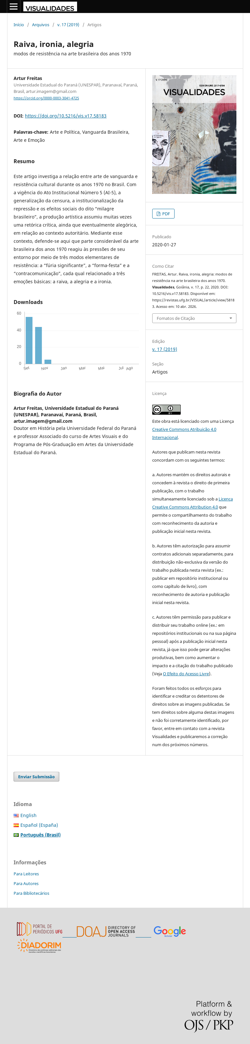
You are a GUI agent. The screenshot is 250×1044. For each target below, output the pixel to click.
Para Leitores (26, 874)
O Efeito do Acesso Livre (186, 674)
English (28, 815)
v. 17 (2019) (68, 25)
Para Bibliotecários (31, 893)
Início (19, 25)
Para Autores (26, 883)
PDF (165, 214)
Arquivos (40, 25)
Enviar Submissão (36, 777)
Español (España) (39, 825)
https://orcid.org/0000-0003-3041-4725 (46, 98)
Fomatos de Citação (176, 318)
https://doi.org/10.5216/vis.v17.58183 (66, 116)
